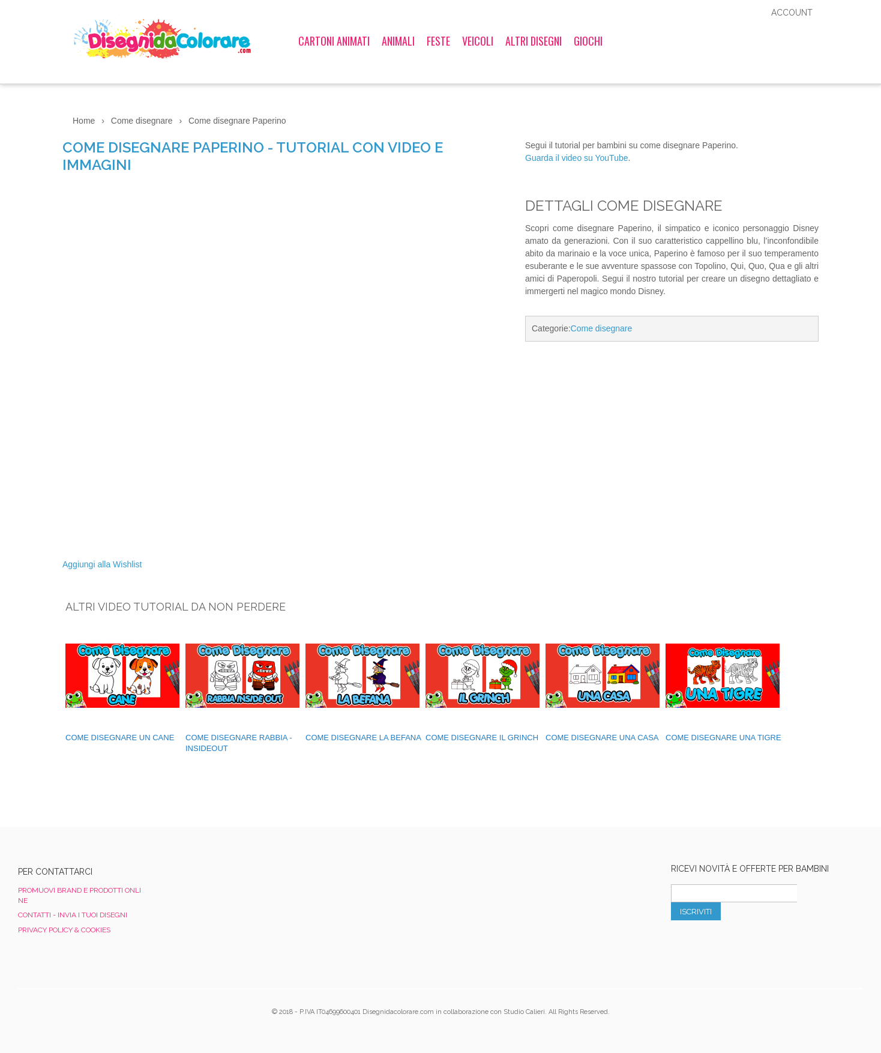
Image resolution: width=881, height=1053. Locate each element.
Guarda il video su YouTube (576, 158)
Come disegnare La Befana (363, 737)
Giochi (588, 41)
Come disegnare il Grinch (481, 737)
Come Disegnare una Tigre (723, 737)
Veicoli (477, 41)
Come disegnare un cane (119, 737)
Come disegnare (602, 328)
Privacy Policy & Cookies (64, 930)
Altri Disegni (533, 41)
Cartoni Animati (334, 41)
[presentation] (762, 946)
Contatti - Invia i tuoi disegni (72, 915)
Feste (438, 41)
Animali (398, 41)
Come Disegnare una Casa (602, 737)
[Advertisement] (672, 452)
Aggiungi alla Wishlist (102, 564)
